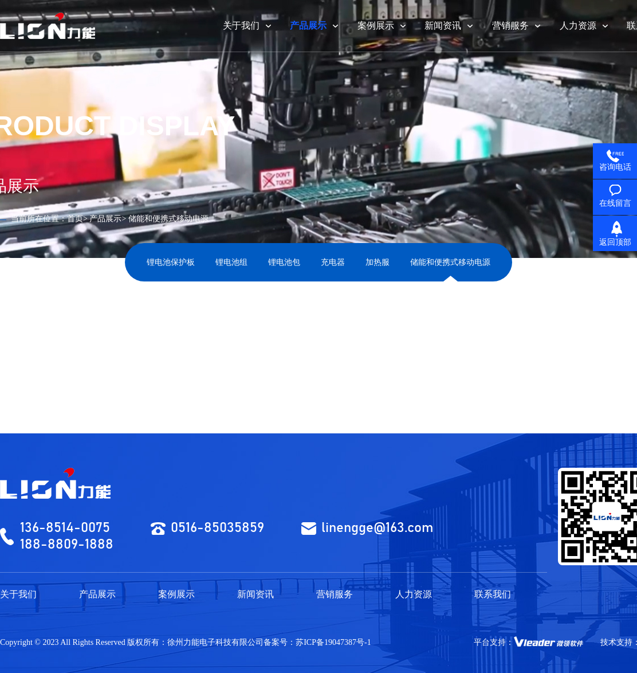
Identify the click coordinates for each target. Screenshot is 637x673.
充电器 (333, 262)
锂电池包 (284, 262)
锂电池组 (231, 262)
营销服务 (334, 594)
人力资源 (413, 594)
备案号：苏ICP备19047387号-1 (317, 642)
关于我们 (18, 594)
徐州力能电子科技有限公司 (215, 642)
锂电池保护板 (171, 262)
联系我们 (492, 594)
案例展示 (176, 594)
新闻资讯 (255, 594)
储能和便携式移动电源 (450, 262)
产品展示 (105, 218)
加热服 (377, 262)
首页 (75, 218)
